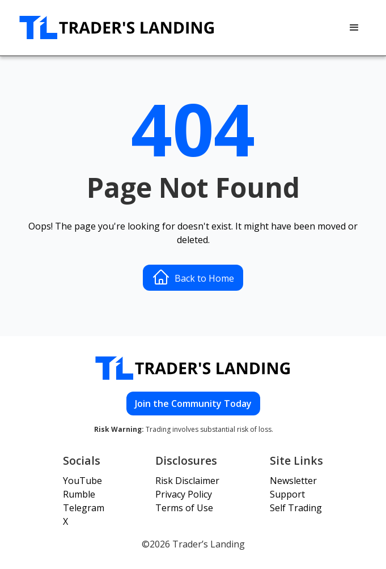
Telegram (83, 508)
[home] (117, 28)
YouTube (82, 480)
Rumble (79, 494)
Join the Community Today (193, 403)
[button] (354, 27)
